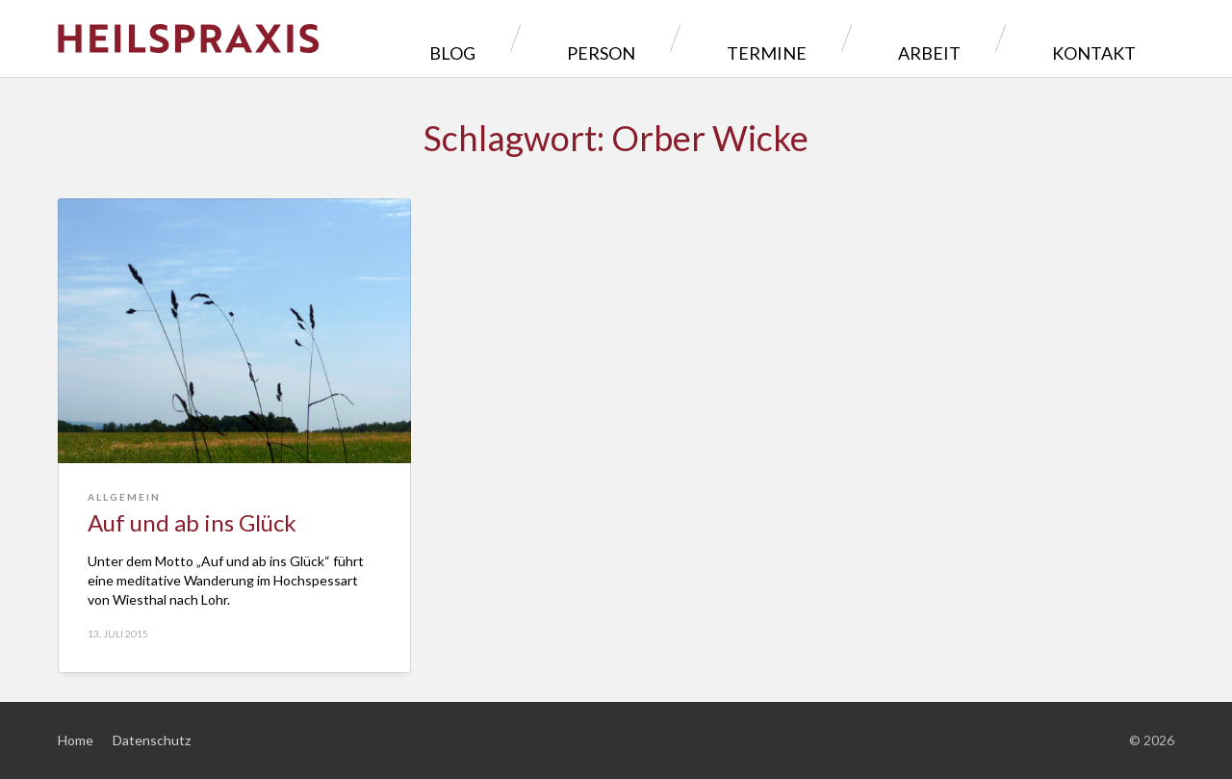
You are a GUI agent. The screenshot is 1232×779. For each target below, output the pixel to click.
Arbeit (988, 38)
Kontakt (1108, 38)
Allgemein (124, 497)
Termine (873, 38)
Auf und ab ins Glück (192, 522)
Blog (649, 38)
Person (754, 38)
